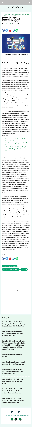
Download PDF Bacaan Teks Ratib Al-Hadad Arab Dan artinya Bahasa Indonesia (12, 391)
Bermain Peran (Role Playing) (11, 269)
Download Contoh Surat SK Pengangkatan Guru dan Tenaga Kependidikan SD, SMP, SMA (14, 324)
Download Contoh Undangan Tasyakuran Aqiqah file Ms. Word (12, 381)
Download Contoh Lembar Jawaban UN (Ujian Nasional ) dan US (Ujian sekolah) (13, 400)
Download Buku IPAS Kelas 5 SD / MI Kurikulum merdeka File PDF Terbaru (12, 372)
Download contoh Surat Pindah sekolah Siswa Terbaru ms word (14, 363)
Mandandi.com (16, 7)
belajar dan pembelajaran (10, 266)
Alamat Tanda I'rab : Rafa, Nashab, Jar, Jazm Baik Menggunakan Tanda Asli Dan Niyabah (16, 149)
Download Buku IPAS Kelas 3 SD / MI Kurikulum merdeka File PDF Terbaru (13, 333)
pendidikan (24, 269)
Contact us (22, 412)
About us (15, 412)
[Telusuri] (30, 3)
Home (9, 412)
